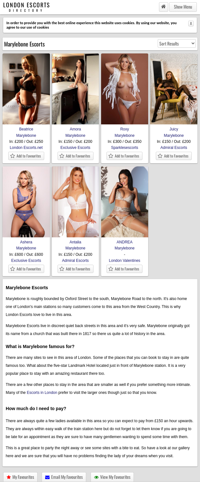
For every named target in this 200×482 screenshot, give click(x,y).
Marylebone (26, 135)
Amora (75, 126)
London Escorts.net (26, 147)
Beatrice (26, 126)
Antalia (75, 239)
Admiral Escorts (174, 147)
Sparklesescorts (124, 147)
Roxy (124, 126)
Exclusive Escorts (75, 147)
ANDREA (124, 239)
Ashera (26, 239)
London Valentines (125, 260)
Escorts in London (42, 392)
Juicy (173, 126)
